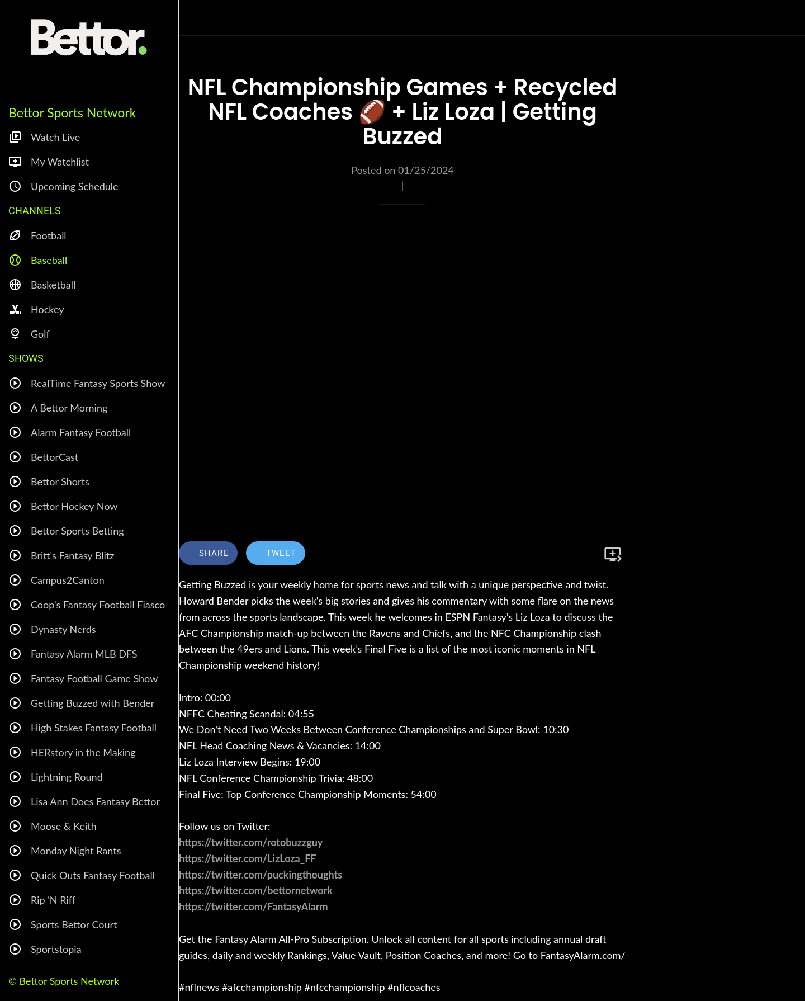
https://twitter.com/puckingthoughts (260, 874)
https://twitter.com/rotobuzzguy (251, 842)
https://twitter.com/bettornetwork (256, 890)
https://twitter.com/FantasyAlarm (253, 906)
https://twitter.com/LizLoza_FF (247, 858)
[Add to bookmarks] (612, 554)
